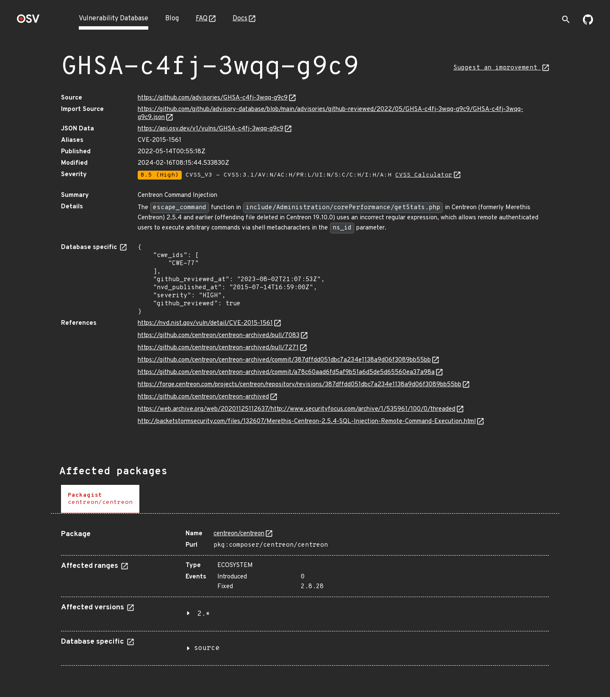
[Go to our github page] (588, 23)
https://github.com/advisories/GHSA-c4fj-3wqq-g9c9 (213, 98)
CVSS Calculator (423, 175)
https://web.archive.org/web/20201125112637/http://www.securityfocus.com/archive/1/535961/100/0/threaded (296, 409)
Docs (240, 18)
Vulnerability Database (113, 18)
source (206, 648)
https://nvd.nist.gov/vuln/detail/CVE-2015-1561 (205, 323)
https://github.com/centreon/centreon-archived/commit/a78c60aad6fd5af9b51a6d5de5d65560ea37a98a (286, 372)
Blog (172, 18)
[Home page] (28, 21)
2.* (203, 614)
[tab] (100, 499)
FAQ (202, 18)
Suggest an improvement (497, 68)
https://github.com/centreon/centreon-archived (203, 397)
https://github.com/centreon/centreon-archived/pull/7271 (218, 348)
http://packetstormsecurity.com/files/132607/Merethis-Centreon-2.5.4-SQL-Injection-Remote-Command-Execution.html (307, 422)
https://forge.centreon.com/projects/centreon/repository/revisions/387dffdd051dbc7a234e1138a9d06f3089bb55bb (299, 385)
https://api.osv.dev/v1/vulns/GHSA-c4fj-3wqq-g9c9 (210, 129)
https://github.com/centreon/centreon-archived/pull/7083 (218, 336)
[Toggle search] (565, 19)
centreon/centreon (239, 534)
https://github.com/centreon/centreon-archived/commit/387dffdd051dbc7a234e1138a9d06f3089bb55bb (284, 360)
